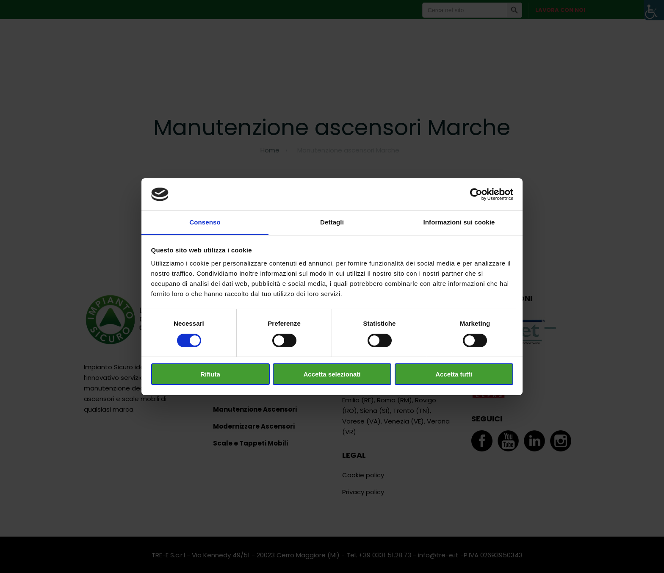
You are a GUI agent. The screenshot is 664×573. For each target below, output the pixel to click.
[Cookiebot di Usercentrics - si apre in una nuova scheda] (476, 194)
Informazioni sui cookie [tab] (459, 222)
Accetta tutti (453, 374)
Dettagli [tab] (332, 222)
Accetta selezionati (331, 374)
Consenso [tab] (204, 222)
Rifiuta (210, 374)
